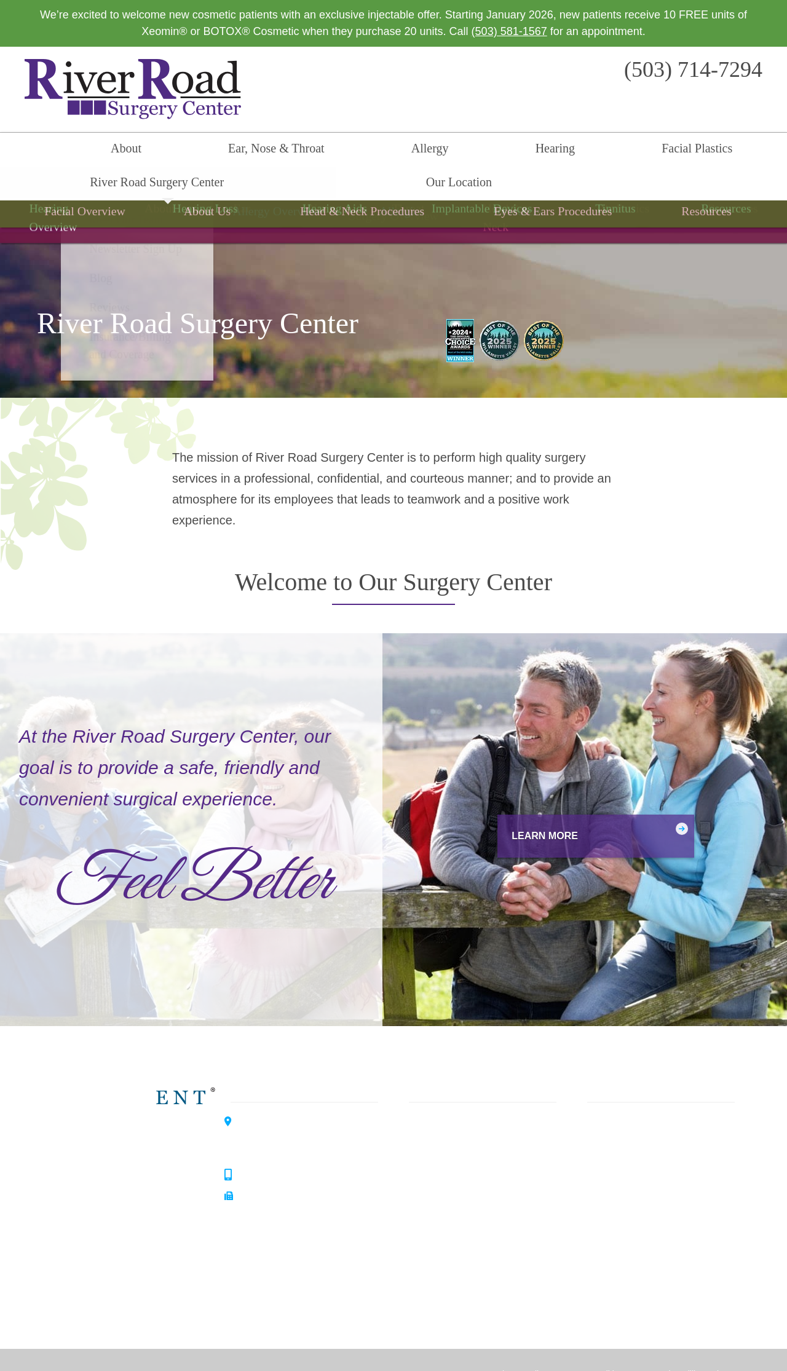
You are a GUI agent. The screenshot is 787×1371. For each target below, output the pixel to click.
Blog (592, 1203)
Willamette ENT (134, 1123)
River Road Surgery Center (558, 151)
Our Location (688, 151)
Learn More (524, 804)
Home (28, 151)
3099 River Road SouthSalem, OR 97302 (294, 1109)
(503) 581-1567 (509, 31)
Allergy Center (131, 1209)
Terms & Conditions (590, 1343)
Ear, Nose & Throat (175, 151)
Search (759, 151)
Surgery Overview (393, 193)
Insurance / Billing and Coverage (661, 1247)
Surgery (434, 1181)
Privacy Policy (520, 1343)
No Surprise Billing (670, 1343)
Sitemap (727, 1343)
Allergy (272, 151)
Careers (600, 1269)
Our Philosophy (619, 1137)
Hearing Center (133, 1166)
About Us (604, 1114)
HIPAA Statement (454, 1343)
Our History (609, 1159)
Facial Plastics (425, 151)
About (81, 151)
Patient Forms (615, 1181)
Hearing (340, 151)
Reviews (602, 1225)
